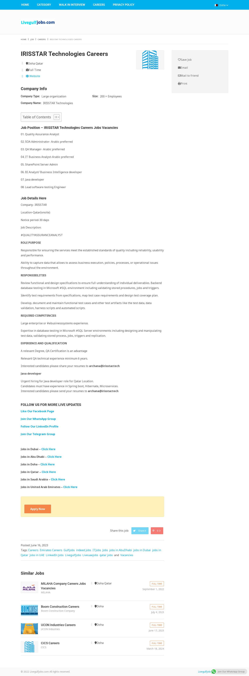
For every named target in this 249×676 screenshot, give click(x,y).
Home (25, 4)
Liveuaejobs (90, 555)
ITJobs (97, 550)
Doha (221, 5)
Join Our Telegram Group (38, 434)
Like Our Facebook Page (37, 411)
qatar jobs (106, 555)
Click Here (48, 449)
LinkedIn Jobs (55, 555)
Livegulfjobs (73, 555)
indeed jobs (83, 550)
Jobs (105, 550)
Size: (95, 96)
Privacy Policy (123, 4)
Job (32, 39)
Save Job (185, 60)
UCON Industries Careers (58, 625)
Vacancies (126, 555)
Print (182, 83)
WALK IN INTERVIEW (72, 4)
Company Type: (31, 96)
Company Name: (31, 103)
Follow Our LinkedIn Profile (39, 426)
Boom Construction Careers (60, 606)
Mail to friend (188, 75)
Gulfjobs (69, 550)
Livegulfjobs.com (207, 671)
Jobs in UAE (37, 555)
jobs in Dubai (142, 550)
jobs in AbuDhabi (120, 550)
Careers (99, 4)
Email (183, 68)
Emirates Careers (51, 550)
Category (44, 4)
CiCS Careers (50, 643)
